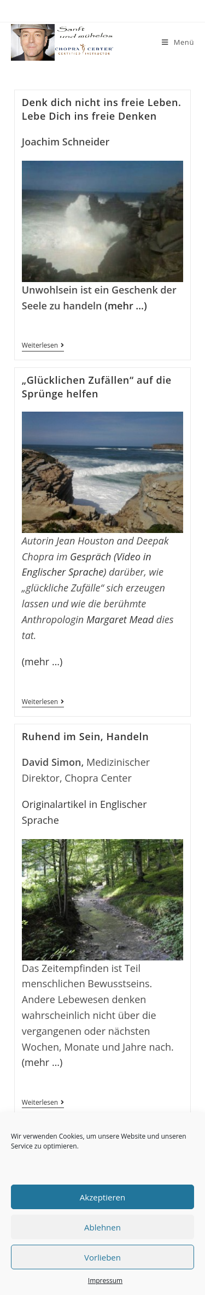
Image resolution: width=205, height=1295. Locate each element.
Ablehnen (102, 1227)
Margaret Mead (120, 619)
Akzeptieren (102, 1197)
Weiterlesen (43, 346)
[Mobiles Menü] (178, 42)
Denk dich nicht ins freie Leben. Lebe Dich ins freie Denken (101, 109)
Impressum (105, 1280)
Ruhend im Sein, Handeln (85, 736)
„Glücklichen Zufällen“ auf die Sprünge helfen (97, 386)
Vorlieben (102, 1257)
